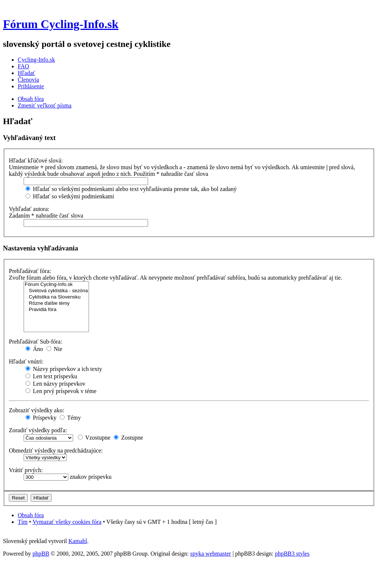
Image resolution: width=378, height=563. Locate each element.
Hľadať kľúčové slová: (36, 160)
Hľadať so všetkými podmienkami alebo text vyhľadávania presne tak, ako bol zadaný (131, 189)
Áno (34, 349)
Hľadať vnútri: (26, 361)
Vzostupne (94, 437)
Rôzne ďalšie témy (56, 303)
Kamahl (77, 541)
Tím (23, 522)
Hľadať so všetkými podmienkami (69, 196)
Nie (54, 349)
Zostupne (128, 437)
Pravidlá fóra (56, 310)
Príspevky (40, 417)
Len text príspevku (51, 376)
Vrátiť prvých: (26, 470)
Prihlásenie (31, 86)
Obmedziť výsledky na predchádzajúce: (56, 450)
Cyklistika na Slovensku (56, 297)
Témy (70, 417)
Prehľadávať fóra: (30, 271)
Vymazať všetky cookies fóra (67, 522)
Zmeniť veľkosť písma (44, 105)
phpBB (40, 553)
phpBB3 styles (292, 553)
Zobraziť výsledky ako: (36, 410)
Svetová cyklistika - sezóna (56, 291)
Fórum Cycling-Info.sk (60, 24)
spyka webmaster (210, 553)
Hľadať (26, 73)
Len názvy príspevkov (55, 384)
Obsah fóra (31, 99)
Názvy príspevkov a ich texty (63, 369)
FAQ (23, 66)
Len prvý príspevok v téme (60, 391)
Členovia (28, 79)
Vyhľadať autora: (29, 209)
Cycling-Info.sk (36, 60)
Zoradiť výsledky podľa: (38, 430)
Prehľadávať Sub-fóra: (35, 341)
